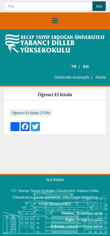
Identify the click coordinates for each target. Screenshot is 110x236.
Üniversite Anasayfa (71, 77)
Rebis (101, 77)
